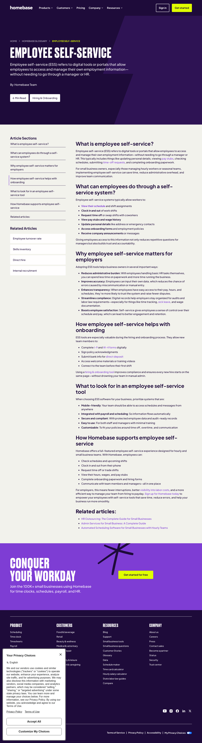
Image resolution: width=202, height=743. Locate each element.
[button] (46, 8)
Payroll (13, 645)
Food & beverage (65, 632)
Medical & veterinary (67, 645)
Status (152, 655)
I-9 (96, 347)
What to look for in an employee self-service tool (32, 193)
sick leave (164, 301)
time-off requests (114, 162)
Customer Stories (112, 650)
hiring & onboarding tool (99, 372)
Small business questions (116, 645)
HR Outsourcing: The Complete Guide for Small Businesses (116, 518)
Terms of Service (116, 732)
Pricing (81, 7)
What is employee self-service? (29, 144)
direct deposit (114, 356)
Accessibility (154, 732)
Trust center (155, 664)
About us (153, 632)
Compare (108, 683)
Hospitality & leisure (66, 660)
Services (60, 655)
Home (13, 41)
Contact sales (156, 645)
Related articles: (20, 216)
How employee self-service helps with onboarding (33, 180)
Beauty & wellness (66, 641)
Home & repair (63, 650)
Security (153, 660)
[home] (21, 7)
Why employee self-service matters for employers (34, 167)
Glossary (107, 655)
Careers (153, 636)
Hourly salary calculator (115, 673)
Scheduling (16, 632)
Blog (105, 632)
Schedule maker (111, 664)
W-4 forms (109, 347)
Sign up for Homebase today (162, 493)
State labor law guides (114, 678)
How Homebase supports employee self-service (35, 205)
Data (105, 660)
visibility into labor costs (154, 490)
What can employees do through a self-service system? (34, 154)
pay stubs (167, 158)
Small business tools (113, 641)
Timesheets (16, 641)
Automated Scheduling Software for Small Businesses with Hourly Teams (124, 527)
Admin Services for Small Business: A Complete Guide (113, 523)
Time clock (15, 636)
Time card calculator (113, 669)
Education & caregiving (68, 664)
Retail (59, 636)
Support (107, 636)
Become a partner (158, 650)
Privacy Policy (135, 732)
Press (152, 641)
